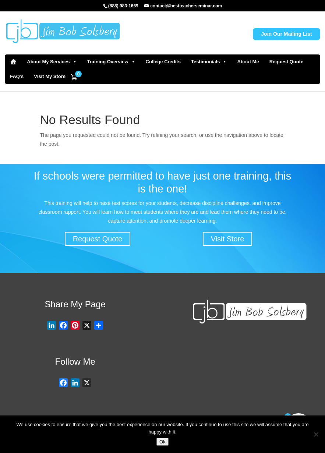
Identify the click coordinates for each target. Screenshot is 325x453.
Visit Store (227, 239)
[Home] (13, 61)
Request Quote (286, 61)
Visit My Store (50, 76)
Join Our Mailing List (286, 34)
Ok (162, 442)
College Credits (163, 61)
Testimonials (209, 61)
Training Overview (111, 61)
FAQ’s (17, 76)
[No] (315, 434)
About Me (248, 61)
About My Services (52, 61)
